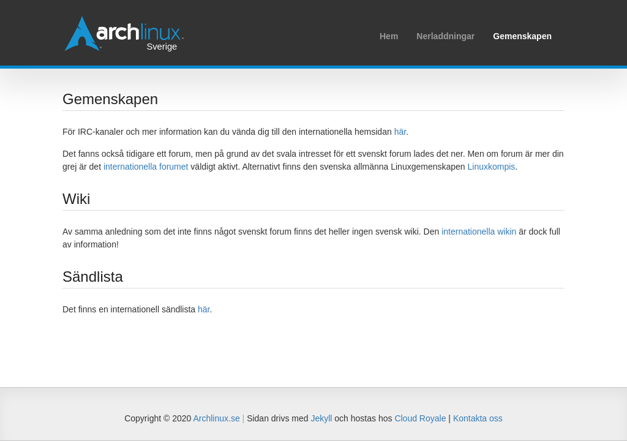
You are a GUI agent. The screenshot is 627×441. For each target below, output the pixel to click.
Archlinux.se (216, 418)
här (400, 132)
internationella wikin (478, 231)
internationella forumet (146, 167)
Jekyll (321, 418)
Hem (389, 36)
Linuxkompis (492, 167)
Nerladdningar (445, 36)
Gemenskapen (522, 36)
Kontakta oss (478, 418)
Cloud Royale (420, 418)
